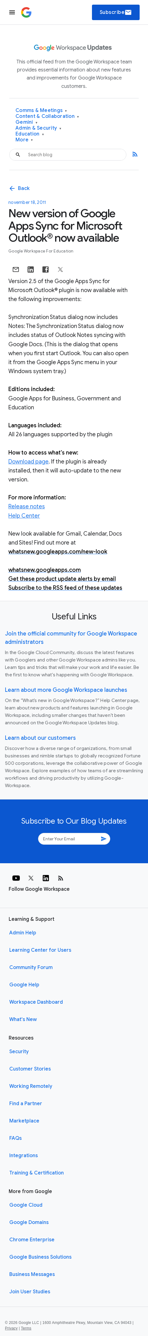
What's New (23, 1019)
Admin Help (22, 933)
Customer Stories (30, 1069)
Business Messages (32, 1274)
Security (19, 1052)
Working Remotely (30, 1086)
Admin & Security (38, 128)
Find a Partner (25, 1104)
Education (29, 134)
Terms (26, 1328)
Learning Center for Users (40, 950)
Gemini (26, 122)
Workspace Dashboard (36, 1002)
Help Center (24, 515)
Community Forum (31, 967)
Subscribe (116, 12)
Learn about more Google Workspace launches (66, 690)
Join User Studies (29, 1292)
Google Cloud (25, 1205)
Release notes (26, 506)
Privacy (11, 1328)
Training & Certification (36, 1173)
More (24, 140)
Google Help (24, 985)
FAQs (15, 1138)
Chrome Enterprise (31, 1240)
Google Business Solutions (40, 1257)
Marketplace (24, 1121)
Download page (28, 461)
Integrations (23, 1156)
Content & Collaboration (47, 116)
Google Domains (29, 1222)
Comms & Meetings (41, 111)
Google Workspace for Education (41, 251)
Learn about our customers (40, 738)
